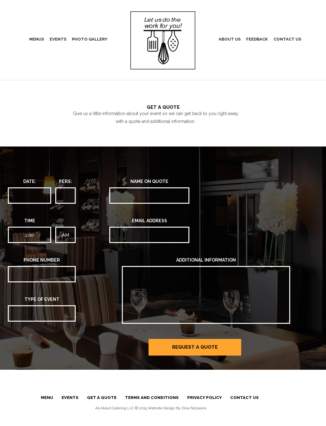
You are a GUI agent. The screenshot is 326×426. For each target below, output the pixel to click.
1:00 (29, 235)
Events (58, 39)
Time (29, 221)
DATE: (29, 181)
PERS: (65, 181)
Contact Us (287, 39)
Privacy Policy (204, 397)
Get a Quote (102, 397)
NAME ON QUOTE (149, 181)
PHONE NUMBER (42, 260)
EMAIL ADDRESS (149, 221)
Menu (47, 397)
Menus (36, 39)
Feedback (257, 39)
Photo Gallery (89, 39)
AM (65, 235)
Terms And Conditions (152, 397)
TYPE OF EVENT (41, 299)
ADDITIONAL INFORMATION (206, 260)
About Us (230, 39)
